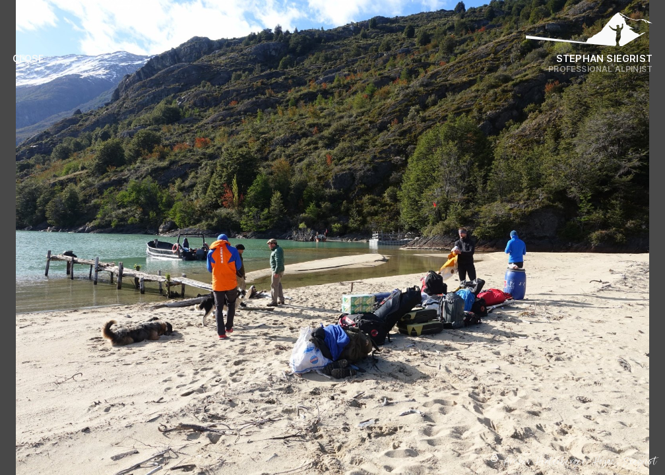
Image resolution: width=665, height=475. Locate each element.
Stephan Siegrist (604, 58)
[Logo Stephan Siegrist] (589, 33)
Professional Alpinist (600, 69)
